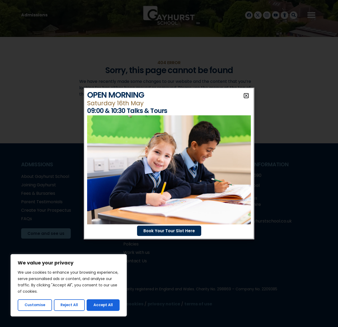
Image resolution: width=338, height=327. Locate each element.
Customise (34, 305)
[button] (246, 96)
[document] (169, 163)
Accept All (103, 305)
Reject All (69, 305)
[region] (69, 285)
